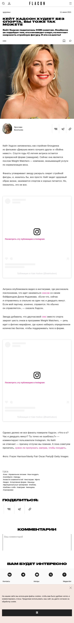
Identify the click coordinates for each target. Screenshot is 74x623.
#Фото (37, 480)
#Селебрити (7, 477)
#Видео (6, 482)
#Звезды (17, 477)
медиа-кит (67, 581)
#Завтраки (21, 487)
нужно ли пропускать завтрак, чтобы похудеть (40, 448)
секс (44, 316)
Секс (4, 41)
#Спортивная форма (18, 482)
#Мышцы (31, 482)
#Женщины (30, 487)
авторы (36, 581)
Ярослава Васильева (18, 128)
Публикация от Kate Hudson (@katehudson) (37, 273)
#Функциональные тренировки (15, 485)
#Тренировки (8, 490)
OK (37, 612)
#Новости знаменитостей (13, 480)
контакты (6, 581)
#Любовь (32, 485)
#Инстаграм (29, 480)
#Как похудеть (33, 474)
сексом (46, 293)
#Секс (5, 474)
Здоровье (6, 12)
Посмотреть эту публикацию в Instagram (25, 239)
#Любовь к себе (9, 487)
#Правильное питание (17, 474)
